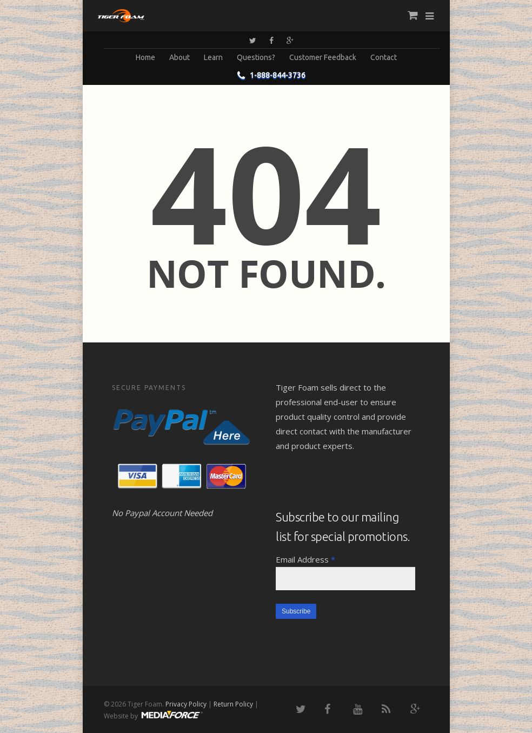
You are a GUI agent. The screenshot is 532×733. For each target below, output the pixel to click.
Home (145, 57)
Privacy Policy (186, 704)
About (179, 57)
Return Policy (233, 704)
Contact (383, 57)
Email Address (305, 559)
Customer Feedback (322, 57)
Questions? (256, 57)
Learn (213, 57)
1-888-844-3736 (268, 75)
